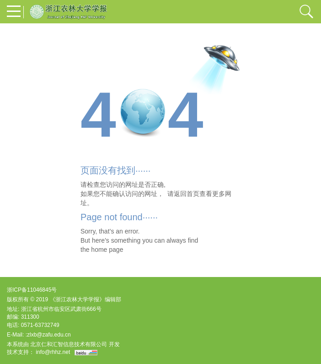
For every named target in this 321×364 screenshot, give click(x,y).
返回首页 (186, 193)
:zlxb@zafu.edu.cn (48, 334)
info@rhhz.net (53, 352)
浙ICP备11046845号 (32, 290)
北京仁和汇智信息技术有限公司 (68, 344)
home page (107, 249)
